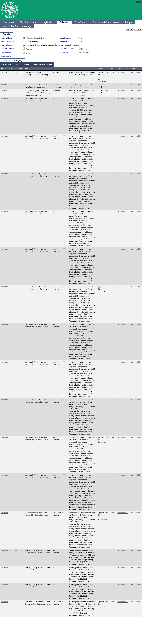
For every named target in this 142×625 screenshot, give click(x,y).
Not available (83, 53)
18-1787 (4, 72)
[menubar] (27, 64)
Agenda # (18, 69)
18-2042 (4, 90)
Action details (122, 72)
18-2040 (4, 550)
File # (3, 69)
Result (112, 69)
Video (28, 53)
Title (70, 69)
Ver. (11, 69)
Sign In (138, 2)
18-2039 (4, 98)
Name (27, 69)
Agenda (29, 49)
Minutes (84, 49)
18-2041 (4, 85)
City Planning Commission (33, 38)
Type (54, 69)
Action (100, 69)
